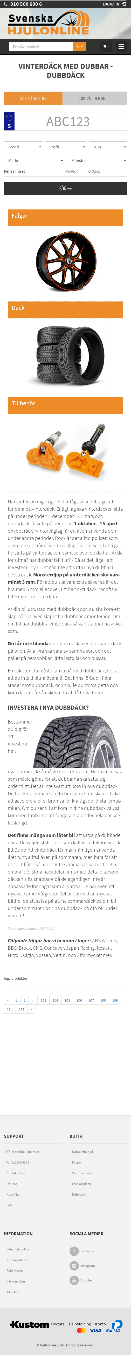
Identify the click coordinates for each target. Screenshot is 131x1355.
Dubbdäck (79, 1194)
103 (43, 1000)
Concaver (54, 947)
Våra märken (15, 1281)
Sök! (79, 46)
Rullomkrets (14, 1270)
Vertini (60, 955)
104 (55, 1000)
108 (103, 1000)
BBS (12, 947)
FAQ (9, 1205)
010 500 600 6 (23, 4)
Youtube (86, 1280)
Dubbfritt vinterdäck (36, 849)
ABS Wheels (104, 940)
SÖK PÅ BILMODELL (95, 98)
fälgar (35, 940)
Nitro (13, 955)
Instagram (87, 1265)
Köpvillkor (13, 1194)
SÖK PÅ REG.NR (33, 98)
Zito (81, 955)
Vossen (43, 955)
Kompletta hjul (82, 1151)
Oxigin (27, 955)
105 (67, 1000)
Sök (65, 188)
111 (21, 1009)
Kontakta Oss (15, 1173)
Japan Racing (80, 947)
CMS (37, 947)
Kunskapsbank (16, 1260)
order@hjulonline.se (22, 1151)
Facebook (87, 1251)
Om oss (11, 1184)
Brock (25, 947)
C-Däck (90, 171)
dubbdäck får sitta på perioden (62, 523)
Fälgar (76, 1162)
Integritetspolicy (17, 1249)
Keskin (104, 947)
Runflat (68, 171)
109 (115, 1000)
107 (91, 1000)
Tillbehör (12, 1292)
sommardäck (81, 901)
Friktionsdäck (81, 1184)
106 (79, 1000)
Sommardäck (81, 1173)
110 (9, 1009)
